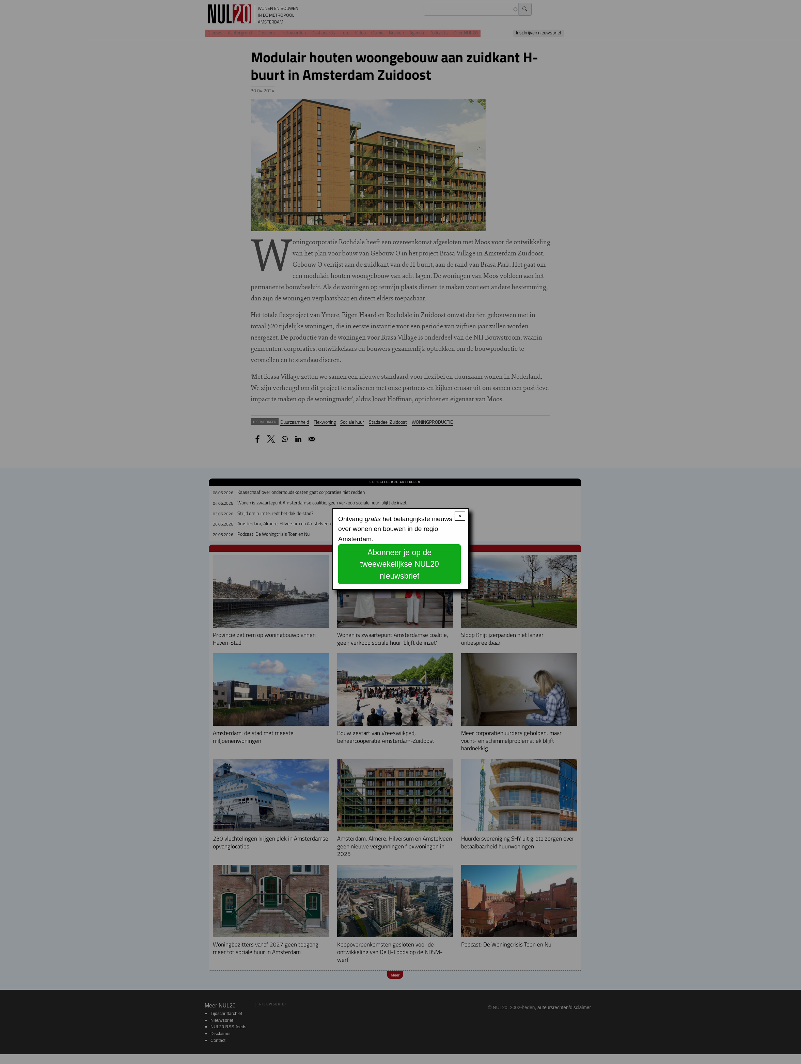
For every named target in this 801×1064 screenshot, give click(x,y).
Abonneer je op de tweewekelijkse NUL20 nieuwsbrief (399, 564)
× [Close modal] (459, 516)
